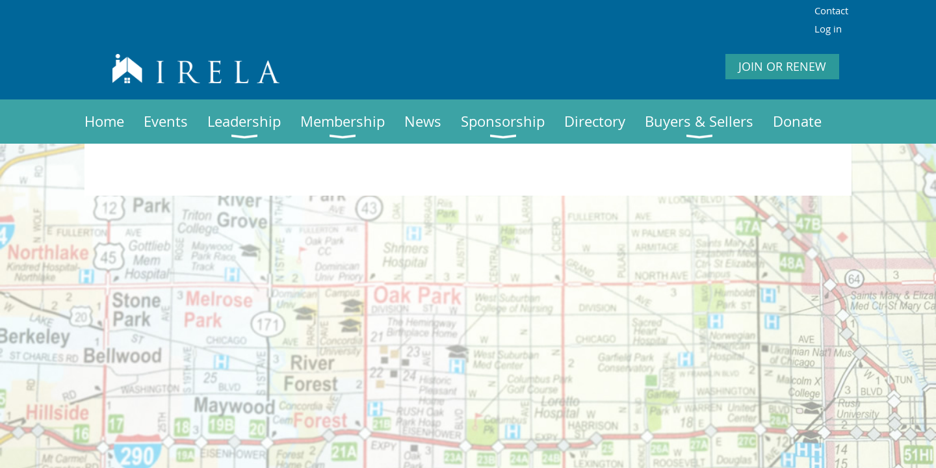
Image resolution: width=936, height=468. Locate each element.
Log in (828, 28)
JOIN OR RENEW (782, 66)
